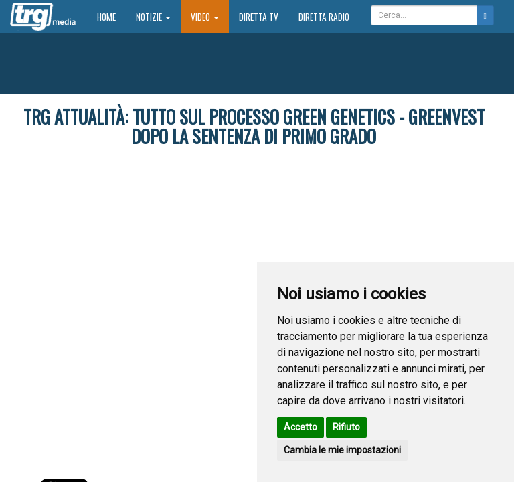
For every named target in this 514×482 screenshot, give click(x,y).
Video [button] (205, 16)
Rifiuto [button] (346, 427)
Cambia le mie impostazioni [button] (342, 450)
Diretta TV (258, 16)
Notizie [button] (153, 16)
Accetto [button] (300, 427)
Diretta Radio (323, 16)
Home (111, 16)
